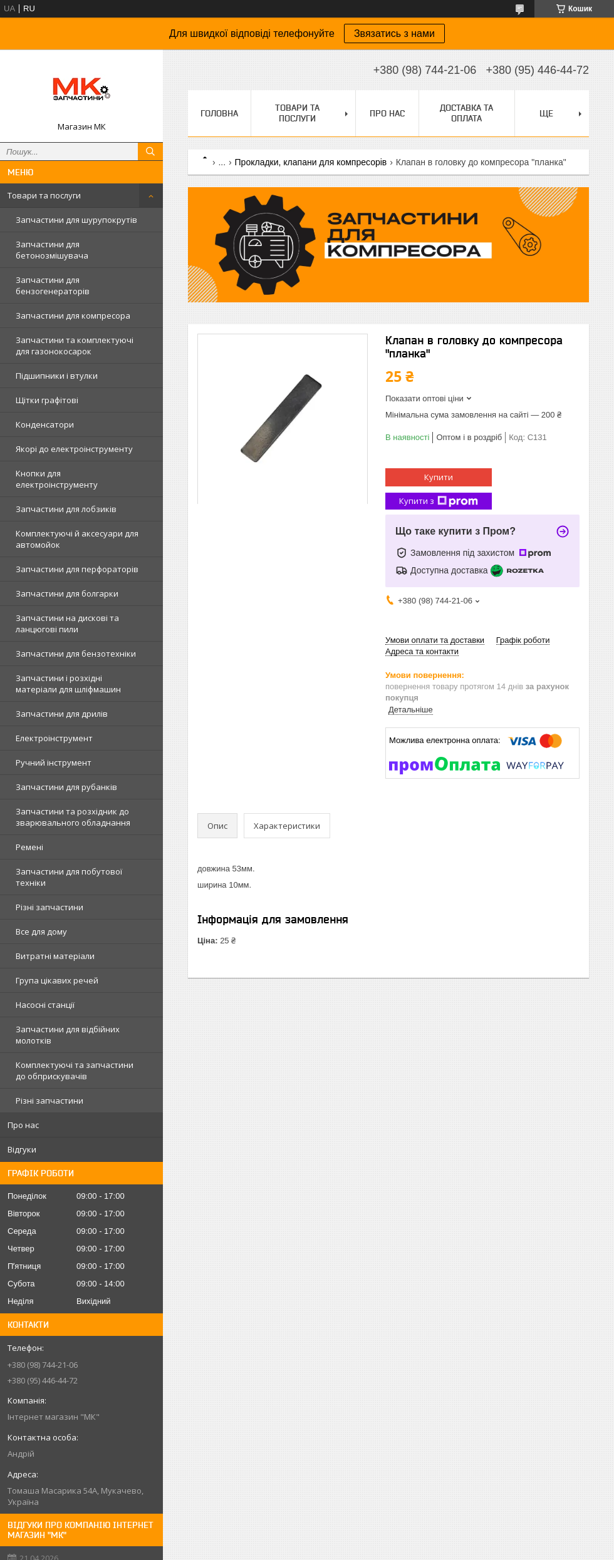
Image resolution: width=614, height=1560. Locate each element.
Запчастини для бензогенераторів (53, 285)
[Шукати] (150, 151)
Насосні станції (45, 1004)
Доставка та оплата (466, 113)
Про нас (23, 1125)
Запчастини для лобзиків (66, 509)
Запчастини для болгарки (67, 593)
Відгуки (22, 1149)
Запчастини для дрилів (62, 713)
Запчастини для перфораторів (77, 569)
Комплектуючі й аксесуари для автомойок (77, 539)
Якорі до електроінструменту (74, 448)
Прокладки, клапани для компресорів (311, 162)
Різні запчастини (49, 907)
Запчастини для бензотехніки (76, 653)
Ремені (29, 847)
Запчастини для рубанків (66, 787)
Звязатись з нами (394, 33)
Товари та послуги (44, 195)
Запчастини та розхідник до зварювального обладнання (73, 817)
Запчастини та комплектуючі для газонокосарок (74, 345)
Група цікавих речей (57, 980)
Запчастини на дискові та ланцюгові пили (67, 623)
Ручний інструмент (53, 762)
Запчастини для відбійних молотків (68, 1035)
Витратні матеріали (55, 956)
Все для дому (41, 931)
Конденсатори (45, 424)
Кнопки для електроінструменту (57, 479)
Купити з (438, 501)
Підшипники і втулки (57, 375)
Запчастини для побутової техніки (69, 877)
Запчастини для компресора (73, 315)
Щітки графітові (47, 400)
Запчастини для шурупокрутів (76, 219)
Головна (219, 113)
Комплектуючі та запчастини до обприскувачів (74, 1070)
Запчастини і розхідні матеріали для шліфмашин (68, 683)
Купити (438, 477)
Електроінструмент (54, 738)
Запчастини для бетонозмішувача (52, 250)
